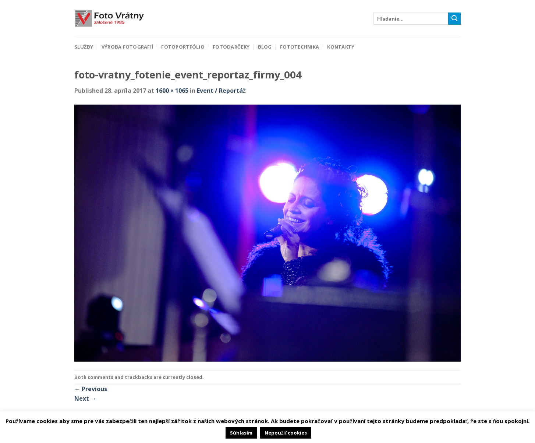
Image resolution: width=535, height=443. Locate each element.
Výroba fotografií (127, 46)
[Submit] (454, 19)
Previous (90, 389)
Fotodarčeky (231, 46)
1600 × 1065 (172, 91)
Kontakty (340, 46)
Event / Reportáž (221, 91)
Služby (83, 46)
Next (85, 398)
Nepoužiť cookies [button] (286, 432)
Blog (265, 46)
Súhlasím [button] (241, 432)
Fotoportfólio (182, 46)
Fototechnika (299, 46)
